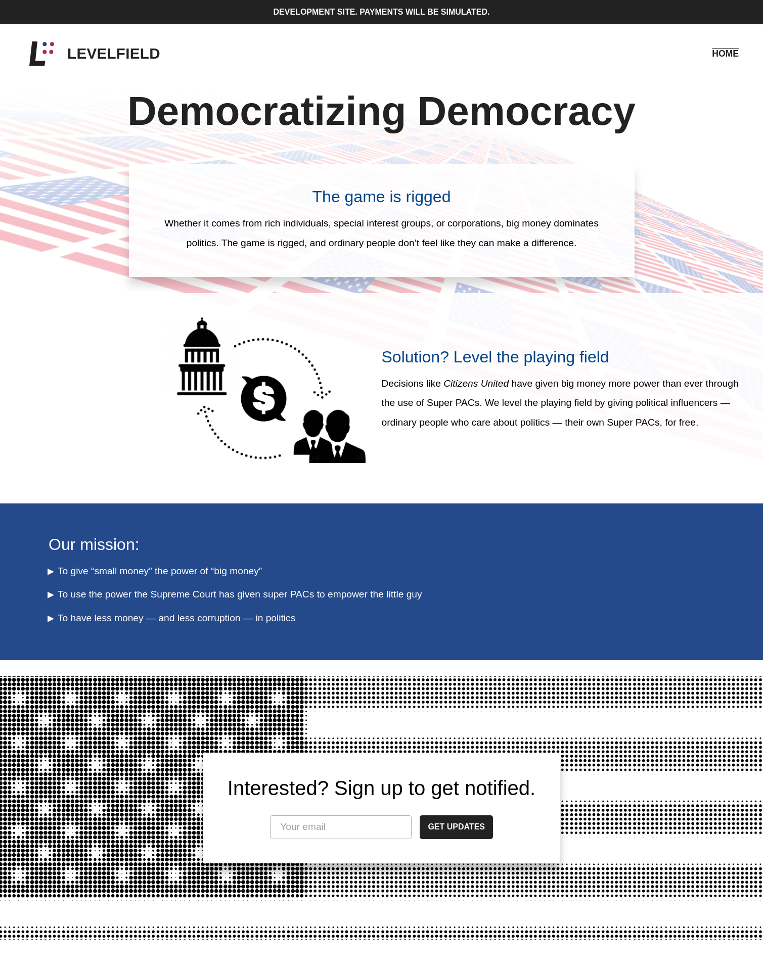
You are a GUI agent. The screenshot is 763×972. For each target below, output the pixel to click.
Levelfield (113, 53)
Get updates (456, 826)
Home (725, 54)
